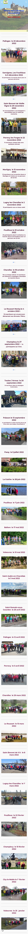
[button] (2, 2)
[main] (14, 14)
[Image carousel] (14, 91)
